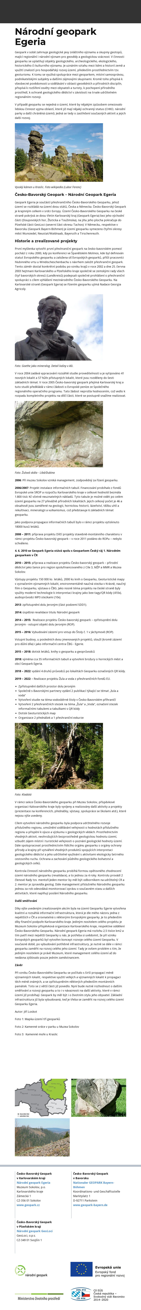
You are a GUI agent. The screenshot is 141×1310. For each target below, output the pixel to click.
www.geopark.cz (28, 1205)
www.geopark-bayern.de (90, 1205)
